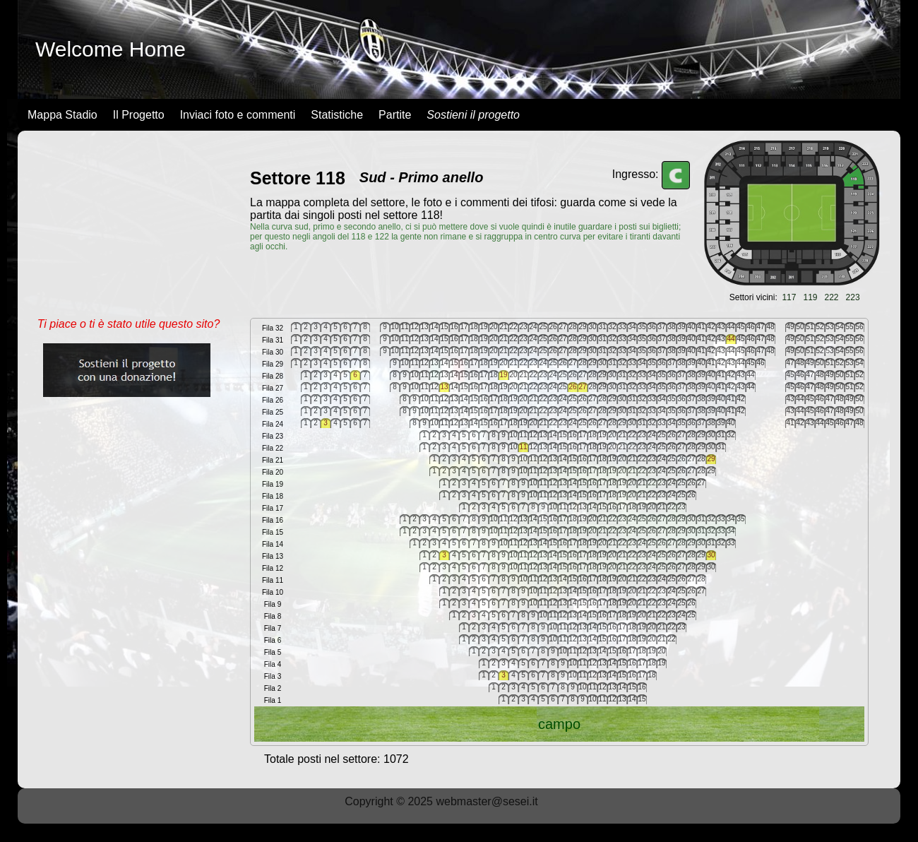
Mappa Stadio (62, 115)
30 (711, 555)
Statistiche (337, 115)
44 (730, 339)
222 (832, 297)
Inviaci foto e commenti (238, 115)
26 (572, 387)
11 (523, 447)
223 (853, 297)
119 (810, 297)
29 (711, 459)
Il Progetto (139, 115)
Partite (394, 115)
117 (789, 297)
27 (582, 387)
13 (444, 387)
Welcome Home (110, 49)
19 (503, 375)
